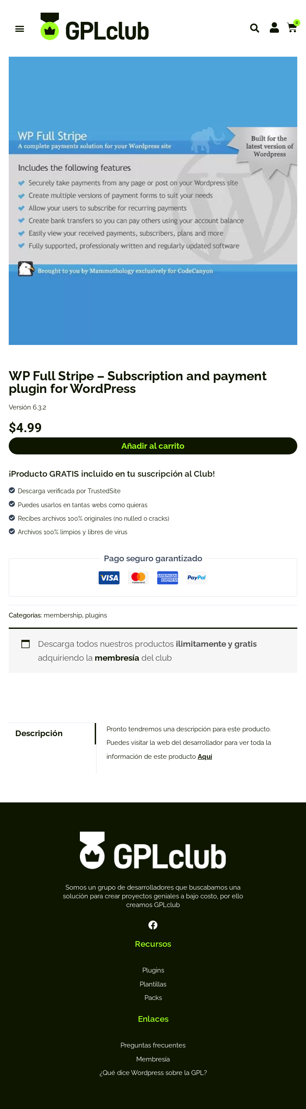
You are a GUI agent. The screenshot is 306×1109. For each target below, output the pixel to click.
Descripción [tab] (38, 733)
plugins (96, 615)
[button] (20, 28)
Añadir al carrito (153, 445)
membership (63, 615)
